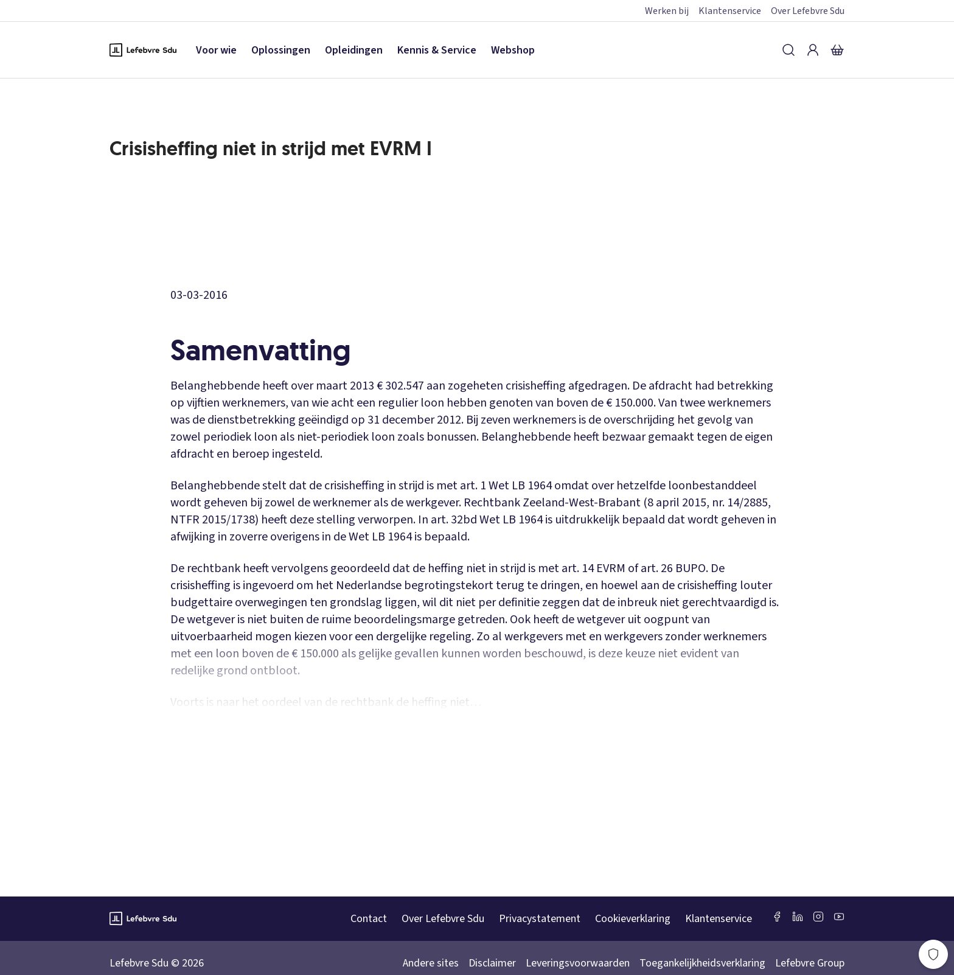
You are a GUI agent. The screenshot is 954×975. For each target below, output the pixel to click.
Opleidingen (354, 50)
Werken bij (667, 11)
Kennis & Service (436, 50)
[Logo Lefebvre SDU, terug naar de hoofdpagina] (143, 50)
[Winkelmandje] (837, 50)
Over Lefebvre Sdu (807, 11)
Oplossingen (280, 50)
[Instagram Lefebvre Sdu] (818, 916)
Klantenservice (729, 11)
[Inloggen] (813, 50)
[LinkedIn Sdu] (797, 916)
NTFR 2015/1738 (212, 519)
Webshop (513, 50)
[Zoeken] (788, 50)
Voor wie (216, 50)
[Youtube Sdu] (839, 916)
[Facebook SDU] (776, 916)
